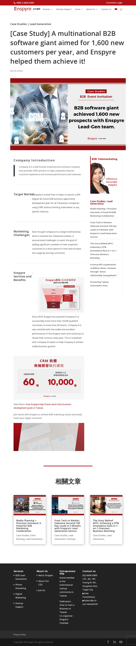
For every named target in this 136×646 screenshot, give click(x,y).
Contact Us (106, 9)
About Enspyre (45, 575)
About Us (90, 9)
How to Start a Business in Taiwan (67, 609)
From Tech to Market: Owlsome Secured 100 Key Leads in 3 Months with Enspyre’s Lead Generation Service (103, 229)
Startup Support (63, 9)
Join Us (41, 590)
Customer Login (114, 3)
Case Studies (18, 24)
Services (46, 9)
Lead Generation (40, 24)
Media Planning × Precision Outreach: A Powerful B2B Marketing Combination (103, 212)
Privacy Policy (20, 634)
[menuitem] (116, 11)
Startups (71, 539)
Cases (77, 9)
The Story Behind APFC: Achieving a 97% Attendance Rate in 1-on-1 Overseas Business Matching (103, 250)
